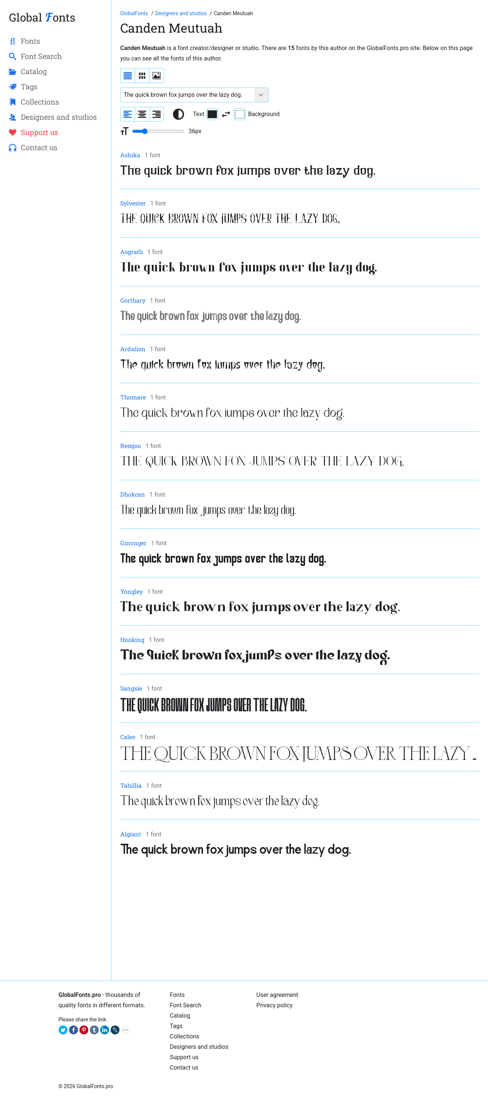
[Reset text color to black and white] (178, 114)
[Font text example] (188, 95)
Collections (185, 1036)
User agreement (277, 994)
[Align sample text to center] (142, 114)
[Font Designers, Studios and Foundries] (181, 13)
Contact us (184, 1067)
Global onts (42, 17)
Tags (176, 1026)
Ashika (130, 155)
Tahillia (131, 785)
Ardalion (132, 349)
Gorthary (132, 300)
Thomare (133, 397)
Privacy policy (274, 1005)
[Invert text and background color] (226, 114)
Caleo (127, 737)
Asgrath (131, 252)
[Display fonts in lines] (142, 75)
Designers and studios (199, 1046)
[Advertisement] (299, 920)
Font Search (186, 1005)
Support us (184, 1057)
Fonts (177, 994)
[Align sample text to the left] (127, 114)
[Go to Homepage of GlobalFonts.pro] (134, 13)
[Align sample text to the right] (156, 114)
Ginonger (133, 543)
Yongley (131, 591)
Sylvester (133, 203)
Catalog (180, 1015)
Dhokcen (132, 494)
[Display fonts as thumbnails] (156, 75)
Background (256, 114)
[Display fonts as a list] (127, 75)
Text (205, 114)
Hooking (132, 639)
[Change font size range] (158, 131)
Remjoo (130, 445)
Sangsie (131, 688)
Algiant (130, 834)
